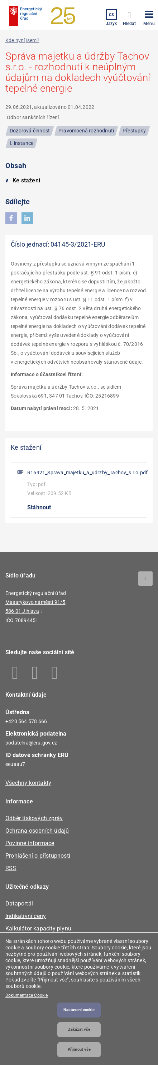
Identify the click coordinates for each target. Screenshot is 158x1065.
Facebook (15, 673)
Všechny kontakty (28, 782)
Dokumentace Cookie (26, 995)
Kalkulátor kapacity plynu (38, 928)
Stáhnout (39, 507)
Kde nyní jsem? (22, 40)
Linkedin (35, 673)
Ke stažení (26, 180)
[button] (149, 17)
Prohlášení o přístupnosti (37, 855)
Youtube (54, 673)
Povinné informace (29, 843)
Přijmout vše (79, 1049)
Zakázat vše (79, 1029)
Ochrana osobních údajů (37, 830)
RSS (10, 868)
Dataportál (19, 903)
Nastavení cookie (79, 1010)
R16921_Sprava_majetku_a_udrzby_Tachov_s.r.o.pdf (87, 472)
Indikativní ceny (25, 916)
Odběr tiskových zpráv (34, 818)
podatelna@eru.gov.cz (31, 743)
